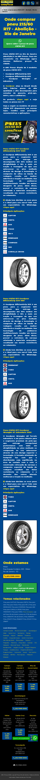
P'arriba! (28, 777)
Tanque (5, 650)
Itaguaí (13, 635)
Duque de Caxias (14, 638)
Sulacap (30, 642)
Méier (5, 633)
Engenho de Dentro (27, 650)
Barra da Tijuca (15, 645)
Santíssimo (21, 633)
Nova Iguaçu (21, 654)
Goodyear (10, 86)
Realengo (6, 635)
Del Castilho (32, 652)
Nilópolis (5, 657)
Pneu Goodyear (28, 612)
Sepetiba (20, 635)
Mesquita (30, 654)
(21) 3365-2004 (33, 686)
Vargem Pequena (30, 647)
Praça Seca (22, 642)
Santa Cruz (12, 633)
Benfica (13, 654)
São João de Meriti (8, 640)
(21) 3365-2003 (7, 688)
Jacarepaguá (33, 630)
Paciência (28, 635)
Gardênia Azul (14, 650)
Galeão (5, 638)
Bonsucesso (19, 640)
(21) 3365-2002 (12, 576)
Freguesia (6, 642)
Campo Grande (8, 630)
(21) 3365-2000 (20, 758)
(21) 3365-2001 (20, 686)
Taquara (27, 640)
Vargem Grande (18, 647)
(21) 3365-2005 (20, 732)
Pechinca (14, 642)
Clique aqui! (8, 207)
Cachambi (17, 652)
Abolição (6, 654)
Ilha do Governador (21, 630)
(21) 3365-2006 (20, 708)
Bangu (28, 633)
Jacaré (25, 652)
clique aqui (22, 99)
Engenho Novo (7, 652)
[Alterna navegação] (37, 3)
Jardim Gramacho (27, 638)
